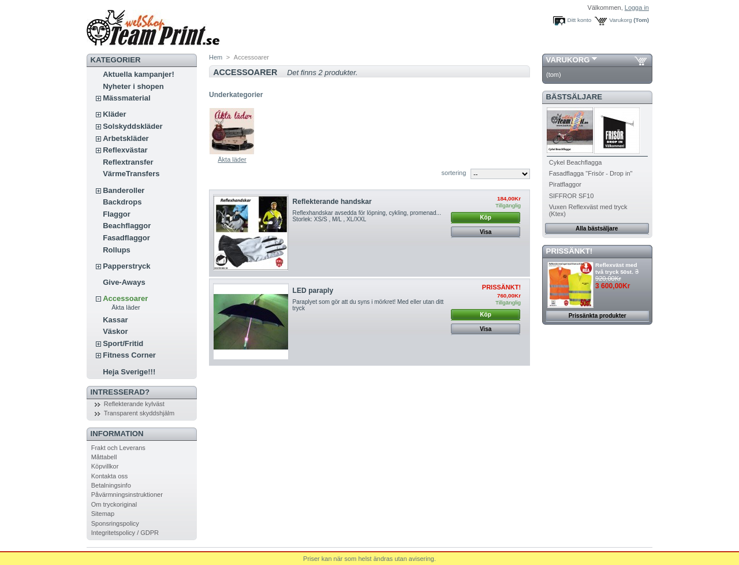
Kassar (115, 319)
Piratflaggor (565, 184)
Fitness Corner (129, 355)
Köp (485, 217)
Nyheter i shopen (133, 86)
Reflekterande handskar (332, 202)
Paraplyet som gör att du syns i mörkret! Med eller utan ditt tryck (368, 305)
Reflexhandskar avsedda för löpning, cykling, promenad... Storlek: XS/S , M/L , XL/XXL (367, 216)
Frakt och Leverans (118, 447)
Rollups (116, 250)
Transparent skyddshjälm (139, 413)
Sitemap (102, 513)
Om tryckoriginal (114, 504)
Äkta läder (125, 307)
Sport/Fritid (123, 343)
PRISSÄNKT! (569, 251)
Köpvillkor (105, 466)
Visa (485, 232)
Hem (215, 57)
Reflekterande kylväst (134, 403)
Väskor (115, 331)
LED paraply (313, 291)
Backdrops (122, 202)
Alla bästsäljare (597, 228)
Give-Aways (124, 282)
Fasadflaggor (126, 237)
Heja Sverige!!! (129, 371)
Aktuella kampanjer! (138, 74)
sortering (454, 172)
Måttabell (104, 457)
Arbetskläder (125, 138)
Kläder (114, 114)
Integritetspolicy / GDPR (125, 532)
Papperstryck (126, 266)
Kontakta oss (109, 476)
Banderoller (123, 190)
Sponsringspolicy (115, 523)
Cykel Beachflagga (575, 162)
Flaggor (116, 214)
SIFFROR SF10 (571, 195)
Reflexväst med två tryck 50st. (616, 268)
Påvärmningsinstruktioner (127, 494)
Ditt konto (580, 20)
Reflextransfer (128, 162)
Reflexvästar (125, 150)
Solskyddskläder (132, 126)
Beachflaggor (127, 225)
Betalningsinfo (111, 485)
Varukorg (620, 20)
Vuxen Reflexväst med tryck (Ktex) (588, 210)
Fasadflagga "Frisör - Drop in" (591, 173)
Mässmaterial (126, 98)
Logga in (637, 7)
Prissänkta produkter (597, 316)
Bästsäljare (574, 96)
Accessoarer (125, 298)
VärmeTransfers (131, 173)
